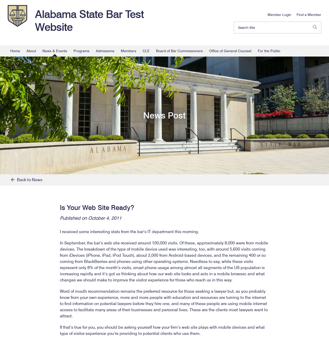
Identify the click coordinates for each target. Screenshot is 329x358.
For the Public (269, 51)
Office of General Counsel (230, 51)
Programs (81, 51)
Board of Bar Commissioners (179, 51)
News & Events (54, 51)
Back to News (26, 179)
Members (128, 51)
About (31, 51)
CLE (146, 51)
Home (15, 51)
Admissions (105, 51)
